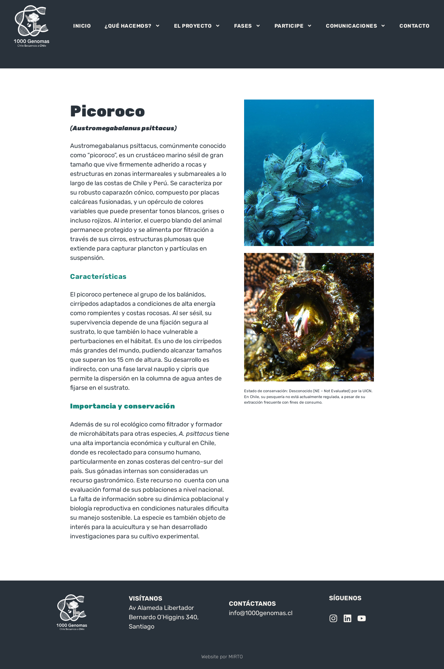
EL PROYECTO (197, 25)
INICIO (82, 26)
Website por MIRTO (222, 657)
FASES (247, 25)
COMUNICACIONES (356, 25)
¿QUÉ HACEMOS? (132, 25)
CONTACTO (414, 26)
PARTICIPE (293, 25)
